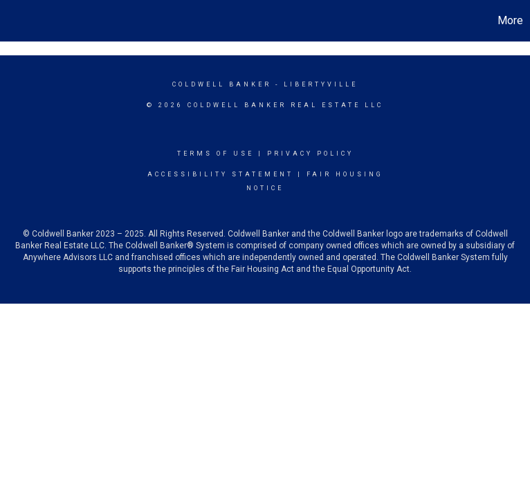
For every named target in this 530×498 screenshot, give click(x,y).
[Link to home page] (17, 21)
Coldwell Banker (221, 84)
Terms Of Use (215, 153)
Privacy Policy (310, 153)
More (510, 20)
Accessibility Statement (220, 174)
